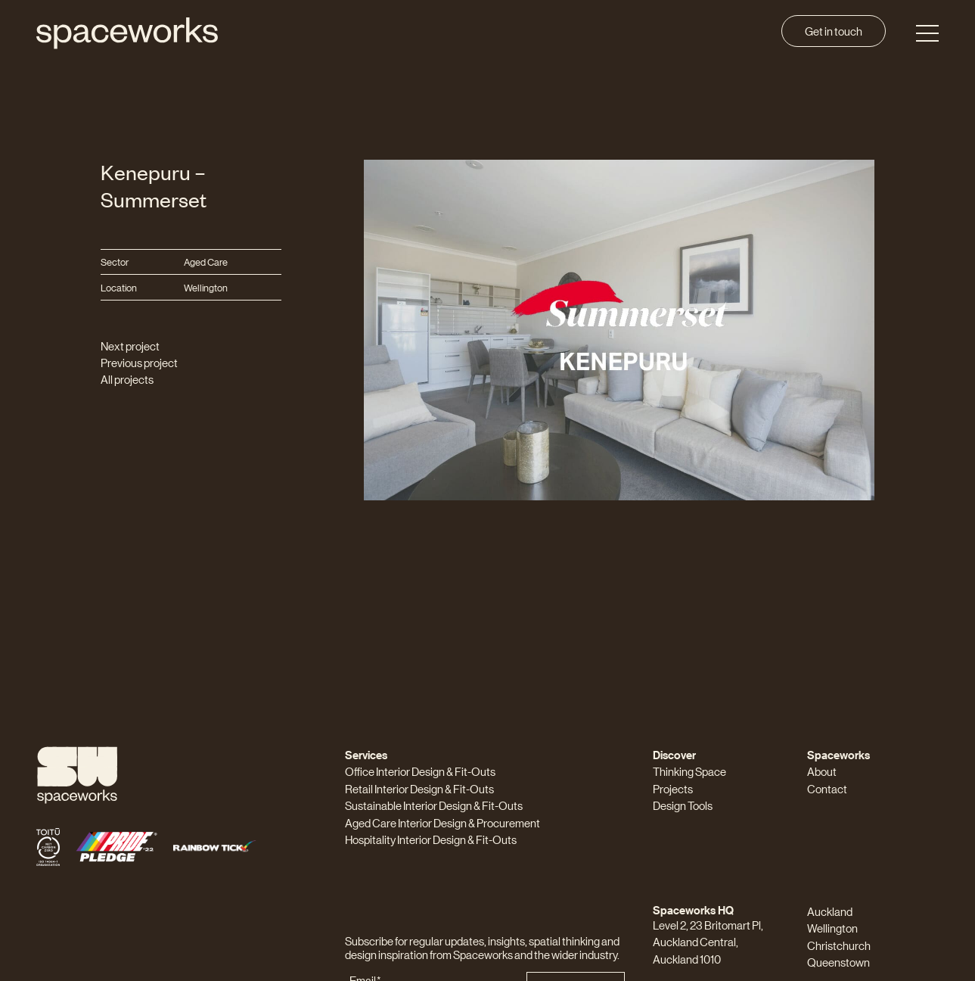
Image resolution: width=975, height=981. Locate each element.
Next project (130, 345)
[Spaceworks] (127, 33)
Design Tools (683, 805)
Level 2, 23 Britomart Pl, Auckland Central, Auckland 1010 (708, 941)
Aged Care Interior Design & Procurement (442, 822)
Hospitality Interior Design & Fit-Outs (431, 839)
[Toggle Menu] (927, 33)
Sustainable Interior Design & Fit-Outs (434, 805)
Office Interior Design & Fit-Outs (420, 771)
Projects (673, 788)
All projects (127, 379)
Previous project (139, 362)
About (822, 771)
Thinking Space (689, 771)
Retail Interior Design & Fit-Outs (419, 788)
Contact (827, 788)
